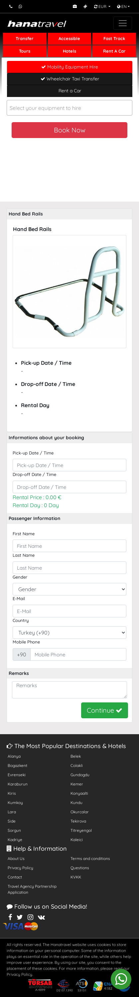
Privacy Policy (20, 867)
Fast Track (114, 38)
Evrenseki (17, 774)
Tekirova (78, 821)
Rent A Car (114, 51)
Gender (20, 577)
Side (12, 821)
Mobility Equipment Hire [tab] (69, 67)
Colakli (76, 765)
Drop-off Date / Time (34, 474)
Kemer (76, 784)
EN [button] (122, 6)
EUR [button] (100, 6)
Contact (15, 877)
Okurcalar (79, 811)
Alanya (14, 756)
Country (21, 620)
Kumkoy (15, 802)
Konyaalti (79, 793)
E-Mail (19, 598)
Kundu (76, 802)
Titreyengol (81, 830)
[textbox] (69, 108)
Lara (12, 811)
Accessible (69, 38)
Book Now (69, 130)
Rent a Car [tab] (70, 91)
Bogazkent (17, 765)
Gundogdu (79, 774)
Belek (75, 756)
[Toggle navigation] (122, 23)
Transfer (25, 38)
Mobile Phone (26, 641)
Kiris (12, 793)
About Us (16, 858)
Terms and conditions (90, 858)
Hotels (69, 51)
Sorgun (14, 830)
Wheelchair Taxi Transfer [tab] (70, 79)
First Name (24, 533)
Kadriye (15, 839)
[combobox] (69, 108)
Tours (24, 51)
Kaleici (76, 839)
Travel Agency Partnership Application (32, 889)
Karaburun (18, 784)
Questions (79, 867)
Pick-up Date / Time (33, 452)
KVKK (75, 877)
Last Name (24, 555)
